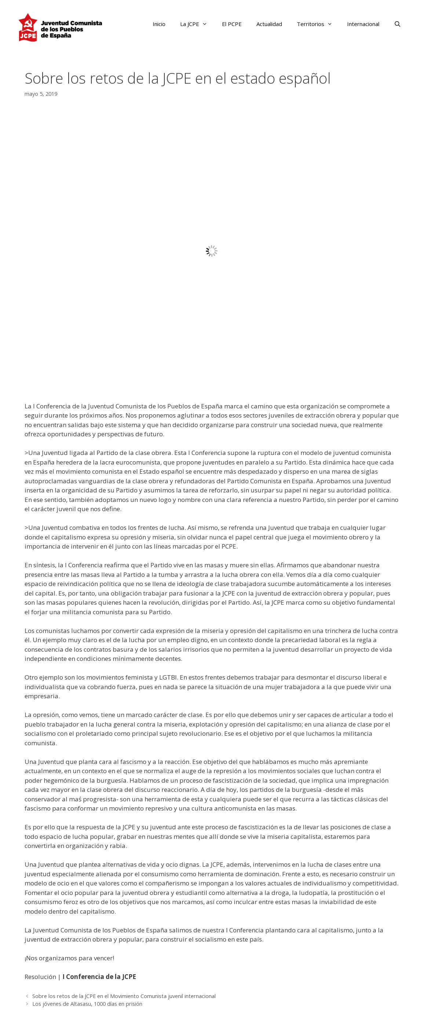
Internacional (363, 24)
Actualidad (269, 24)
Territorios (318, 24)
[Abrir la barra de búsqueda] (397, 24)
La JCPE (197, 24)
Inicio (159, 24)
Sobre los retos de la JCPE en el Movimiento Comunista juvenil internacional (124, 996)
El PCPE (232, 24)
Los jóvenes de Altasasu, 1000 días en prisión (87, 1003)
